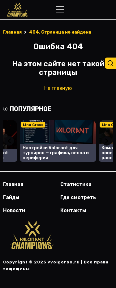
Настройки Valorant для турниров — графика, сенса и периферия (56, 152)
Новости (14, 210)
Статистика (76, 184)
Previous (9, 141)
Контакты (73, 210)
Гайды (11, 197)
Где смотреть (78, 197)
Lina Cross (33, 125)
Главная (13, 184)
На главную (58, 88)
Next (106, 141)
